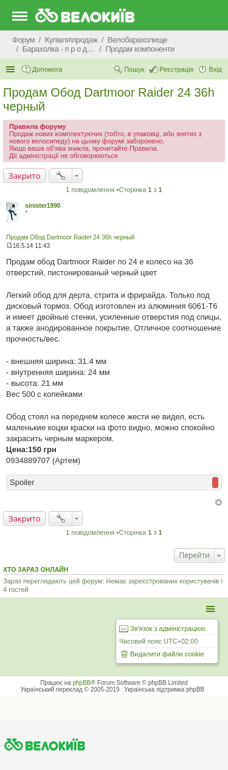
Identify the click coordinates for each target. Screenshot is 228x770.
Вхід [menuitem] (215, 69)
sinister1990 (42, 205)
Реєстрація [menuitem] (176, 69)
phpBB (82, 682)
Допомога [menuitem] (47, 69)
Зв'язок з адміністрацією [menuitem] (168, 628)
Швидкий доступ (11, 69)
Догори (218, 502)
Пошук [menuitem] (134, 69)
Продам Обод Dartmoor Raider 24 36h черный (70, 237)
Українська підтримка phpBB (164, 689)
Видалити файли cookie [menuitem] (167, 654)
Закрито (24, 175)
